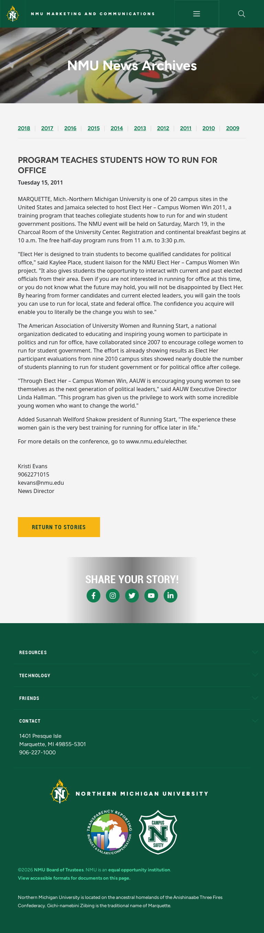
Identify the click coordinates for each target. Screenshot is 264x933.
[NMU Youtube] (151, 595)
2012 (163, 128)
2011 (185, 128)
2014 (117, 128)
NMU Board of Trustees (59, 869)
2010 (208, 128)
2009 (232, 128)
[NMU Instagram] (113, 595)
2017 (47, 128)
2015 (94, 128)
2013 (140, 128)
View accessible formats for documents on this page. (74, 878)
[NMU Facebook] (93, 595)
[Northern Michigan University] (12, 14)
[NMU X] (132, 595)
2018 (24, 128)
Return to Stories (59, 527)
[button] (241, 14)
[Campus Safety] (158, 832)
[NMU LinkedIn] (170, 595)
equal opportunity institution (139, 869)
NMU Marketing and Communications (93, 13)
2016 (70, 128)
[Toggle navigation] (196, 14)
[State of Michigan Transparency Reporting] (109, 832)
